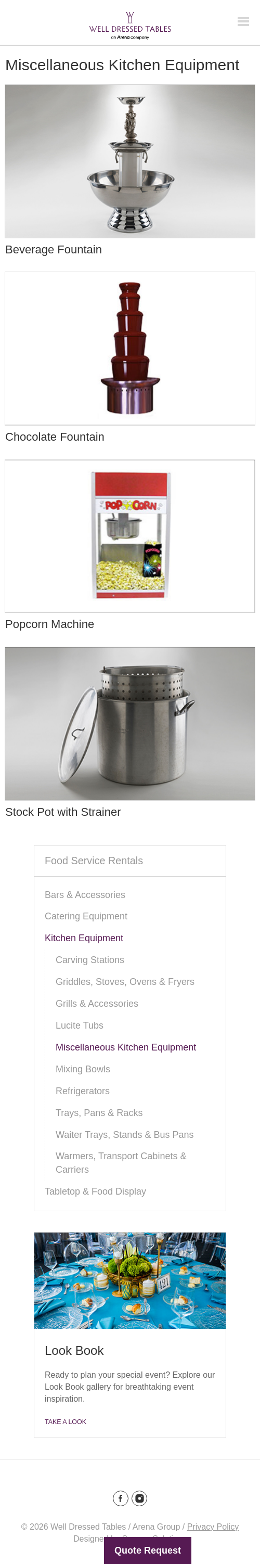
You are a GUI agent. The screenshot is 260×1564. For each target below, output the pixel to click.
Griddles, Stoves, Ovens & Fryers (125, 982)
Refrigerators (83, 1091)
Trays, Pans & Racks (99, 1113)
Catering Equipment (86, 916)
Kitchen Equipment (84, 938)
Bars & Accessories (85, 895)
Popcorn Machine (49, 624)
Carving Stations (90, 960)
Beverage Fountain (53, 249)
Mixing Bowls (83, 1069)
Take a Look (65, 1422)
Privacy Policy (213, 1526)
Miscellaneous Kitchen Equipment (126, 1047)
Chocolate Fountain (55, 436)
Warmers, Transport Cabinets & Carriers (121, 1163)
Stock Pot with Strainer (63, 811)
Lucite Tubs (79, 1025)
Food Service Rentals (94, 860)
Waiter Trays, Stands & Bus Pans (124, 1135)
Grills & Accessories (97, 1003)
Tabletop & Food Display (95, 1191)
